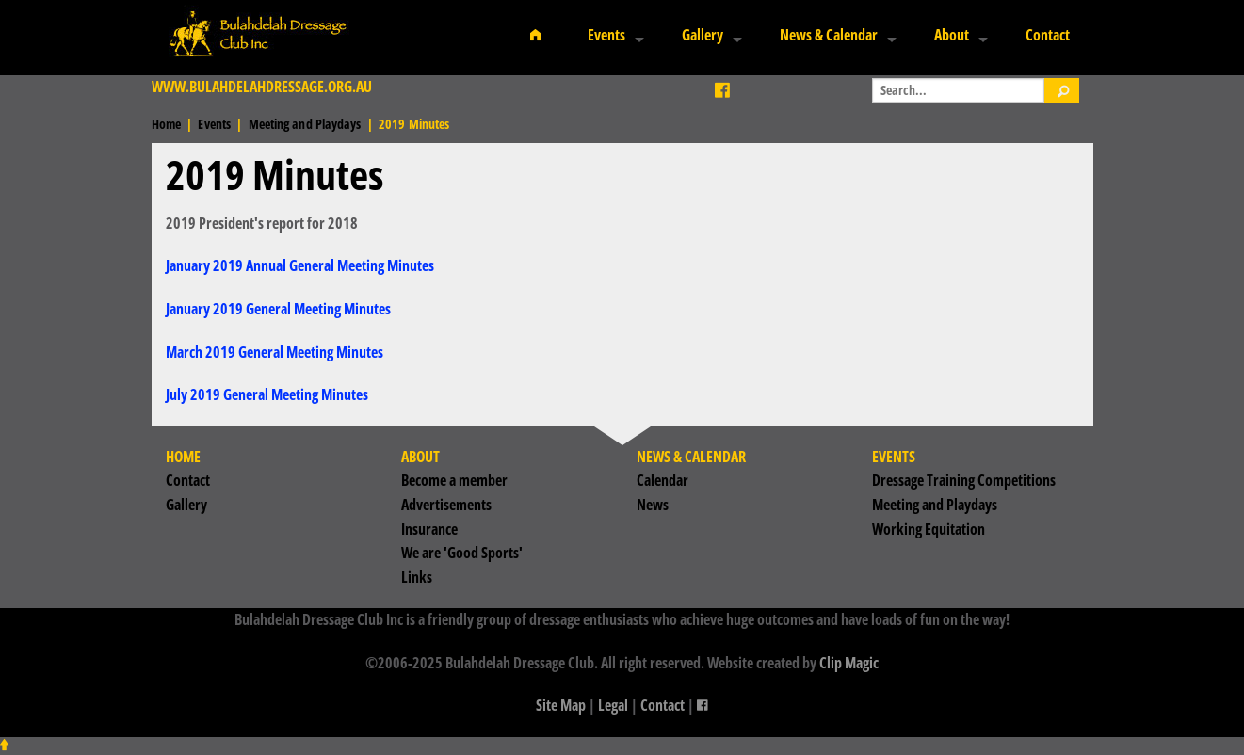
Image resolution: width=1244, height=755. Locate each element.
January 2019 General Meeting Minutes (278, 308)
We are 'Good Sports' (462, 552)
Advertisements (446, 504)
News (653, 504)
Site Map (561, 705)
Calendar (662, 480)
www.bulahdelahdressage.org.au (262, 86)
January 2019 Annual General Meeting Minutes (300, 265)
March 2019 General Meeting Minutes (274, 352)
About (951, 34)
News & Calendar (829, 34)
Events (606, 34)
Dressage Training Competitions (964, 480)
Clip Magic (849, 662)
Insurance (429, 529)
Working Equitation (928, 529)
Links (416, 577)
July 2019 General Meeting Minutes (267, 394)
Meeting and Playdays (305, 124)
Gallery (702, 34)
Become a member (454, 480)
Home (166, 124)
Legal (613, 705)
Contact (1048, 34)
